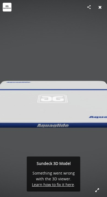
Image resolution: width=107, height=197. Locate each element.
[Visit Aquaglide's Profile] (7, 7)
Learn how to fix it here (53, 184)
